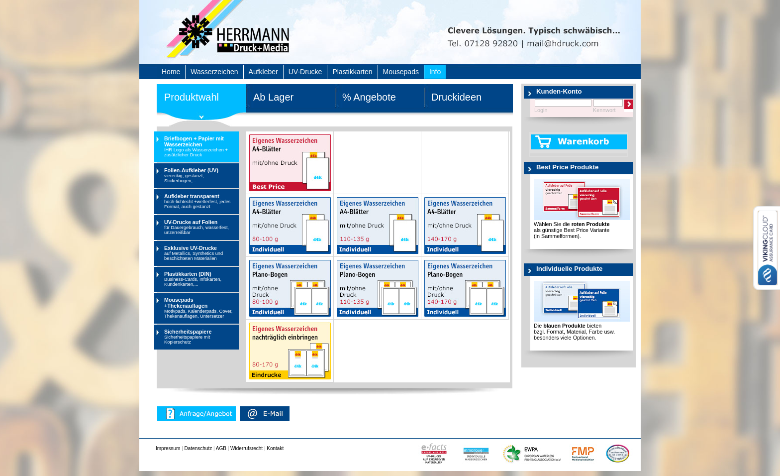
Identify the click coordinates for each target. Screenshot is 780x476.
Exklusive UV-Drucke (200, 253)
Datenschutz (198, 448)
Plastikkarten (352, 72)
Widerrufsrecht (246, 448)
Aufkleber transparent (200, 201)
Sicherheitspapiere (200, 337)
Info (435, 72)
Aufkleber (263, 72)
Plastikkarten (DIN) (200, 279)
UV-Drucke (305, 72)
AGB (221, 448)
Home (171, 72)
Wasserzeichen (214, 72)
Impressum (168, 448)
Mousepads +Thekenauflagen (200, 308)
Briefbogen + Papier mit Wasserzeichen (200, 146)
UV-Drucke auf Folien (200, 227)
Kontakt (275, 448)
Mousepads (401, 72)
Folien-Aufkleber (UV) (200, 175)
